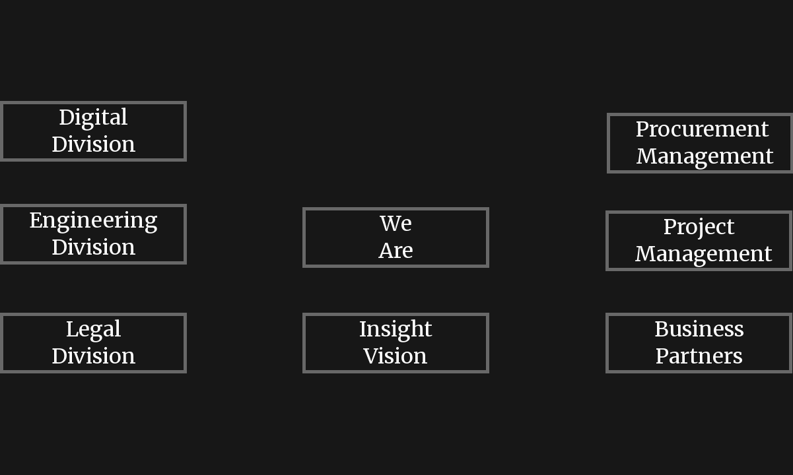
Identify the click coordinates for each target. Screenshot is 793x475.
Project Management (704, 240)
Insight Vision (395, 342)
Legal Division (94, 342)
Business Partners (699, 342)
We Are (395, 237)
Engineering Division (93, 234)
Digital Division (94, 131)
